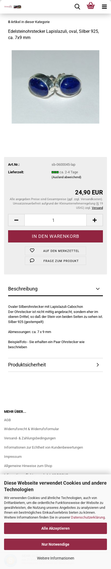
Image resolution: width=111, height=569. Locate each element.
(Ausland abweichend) (66, 177)
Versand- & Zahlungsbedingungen (30, 438)
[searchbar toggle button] (77, 7)
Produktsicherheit (27, 364)
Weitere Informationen (55, 558)
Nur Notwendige (55, 544)
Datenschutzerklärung (88, 517)
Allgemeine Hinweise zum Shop (28, 466)
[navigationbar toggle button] (104, 7)
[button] (16, 220)
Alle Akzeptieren (55, 528)
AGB (7, 420)
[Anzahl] (55, 220)
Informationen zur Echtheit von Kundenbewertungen (43, 447)
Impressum (13, 457)
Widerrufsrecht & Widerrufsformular (31, 429)
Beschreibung (23, 289)
